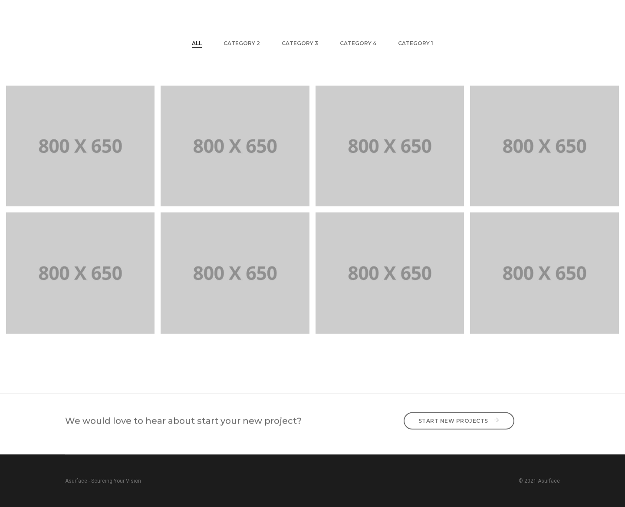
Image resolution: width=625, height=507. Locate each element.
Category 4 (358, 43)
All (197, 43)
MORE (558, 15)
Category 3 (300, 43)
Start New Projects (459, 416)
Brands (425, 15)
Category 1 (415, 43)
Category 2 (242, 43)
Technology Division (361, 15)
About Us (294, 15)
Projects (470, 15)
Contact (518, 15)
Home (253, 15)
